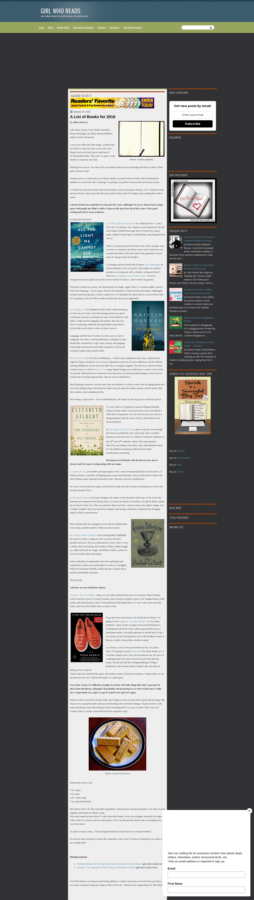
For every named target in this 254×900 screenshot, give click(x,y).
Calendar (101, 27)
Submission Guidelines (83, 27)
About (50, 27)
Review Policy (63, 27)
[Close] (249, 811)
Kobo (179, 464)
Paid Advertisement (132, 27)
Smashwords (183, 457)
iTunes (179, 471)
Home (41, 27)
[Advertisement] (127, 61)
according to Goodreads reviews (131, 275)
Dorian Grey (100, 369)
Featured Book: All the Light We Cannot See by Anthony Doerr (109, 864)
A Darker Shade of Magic (84, 535)
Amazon (180, 450)
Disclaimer (115, 27)
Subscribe (192, 124)
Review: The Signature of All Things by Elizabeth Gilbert (106, 867)
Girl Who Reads (60, 10)
